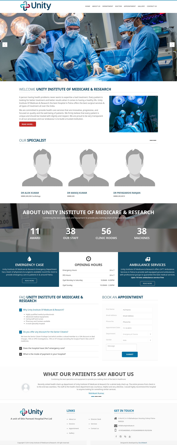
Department (107, 5)
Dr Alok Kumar (30, 192)
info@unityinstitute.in (126, 426)
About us (71, 419)
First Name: (110, 309)
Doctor (118, 5)
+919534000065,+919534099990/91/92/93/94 (135, 430)
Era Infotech (143, 443)
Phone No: (110, 321)
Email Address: (111, 315)
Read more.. (27, 124)
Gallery (141, 5)
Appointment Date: (113, 327)
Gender (109, 340)
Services (93, 424)
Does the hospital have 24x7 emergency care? (44, 348)
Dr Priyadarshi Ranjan (127, 192)
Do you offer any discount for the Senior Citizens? (45, 331)
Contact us (94, 428)
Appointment (130, 5)
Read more (29, 281)
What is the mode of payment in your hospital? (44, 354)
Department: (111, 333)
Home (87, 5)
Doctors (71, 424)
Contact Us (152, 5)
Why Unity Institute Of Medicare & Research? (43, 309)
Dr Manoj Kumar (77, 192)
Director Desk (95, 419)
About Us (96, 5)
